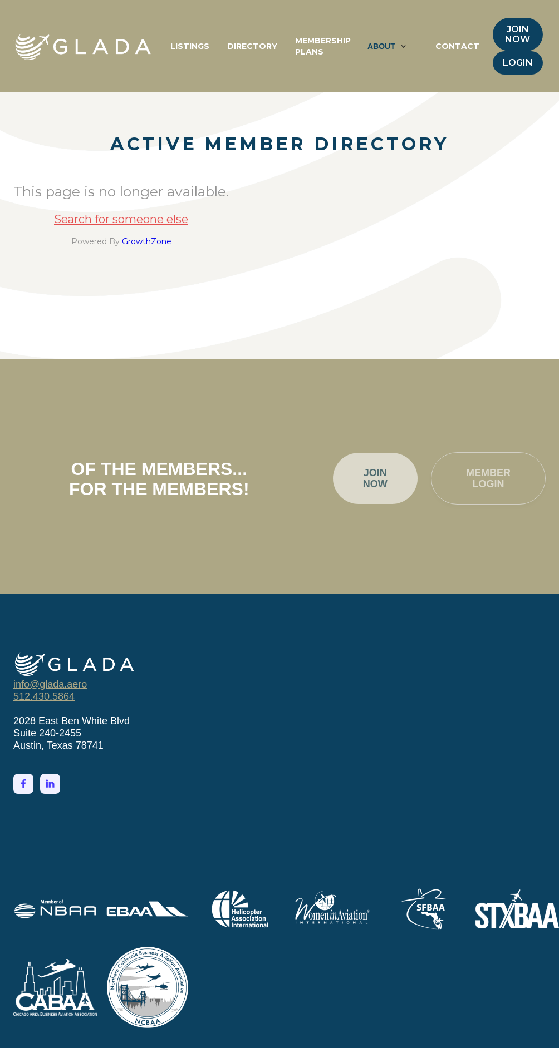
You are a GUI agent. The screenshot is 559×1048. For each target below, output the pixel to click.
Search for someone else (121, 219)
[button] (387, 46)
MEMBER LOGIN (488, 480)
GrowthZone (146, 241)
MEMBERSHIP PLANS (323, 46)
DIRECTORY (252, 46)
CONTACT (457, 46)
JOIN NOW (517, 34)
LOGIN (518, 62)
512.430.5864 (44, 696)
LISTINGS (189, 46)
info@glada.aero (50, 684)
